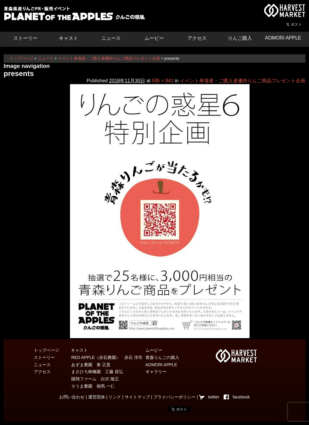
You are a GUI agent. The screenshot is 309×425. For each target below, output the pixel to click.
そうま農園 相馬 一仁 (93, 386)
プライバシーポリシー (174, 397)
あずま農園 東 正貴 (90, 364)
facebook (241, 397)
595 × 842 (163, 80)
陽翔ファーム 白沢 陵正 (95, 378)
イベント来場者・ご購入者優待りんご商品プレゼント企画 (109, 58)
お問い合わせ (71, 397)
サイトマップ (137, 397)
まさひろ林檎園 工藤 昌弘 (97, 371)
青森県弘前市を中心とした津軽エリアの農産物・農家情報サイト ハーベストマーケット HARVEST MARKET (284, 11)
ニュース (111, 38)
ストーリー (25, 38)
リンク (114, 397)
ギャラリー (156, 371)
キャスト (68, 38)
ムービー (154, 38)
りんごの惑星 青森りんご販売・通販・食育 (76, 15)
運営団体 (96, 397)
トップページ (21, 58)
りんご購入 (240, 38)
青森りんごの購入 (162, 357)
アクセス (197, 38)
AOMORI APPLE (283, 37)
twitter (213, 397)
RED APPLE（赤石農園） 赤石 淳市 (106, 357)
